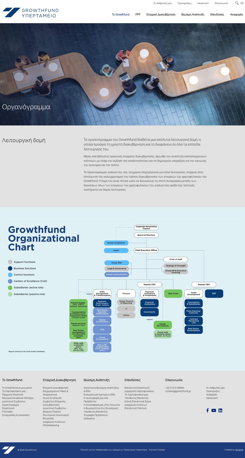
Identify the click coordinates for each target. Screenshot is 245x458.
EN (242, 3)
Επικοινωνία (173, 380)
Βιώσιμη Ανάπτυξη (96, 380)
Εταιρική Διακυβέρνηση (59, 380)
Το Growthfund (12, 380)
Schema (239, 450)
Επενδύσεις (132, 380)
